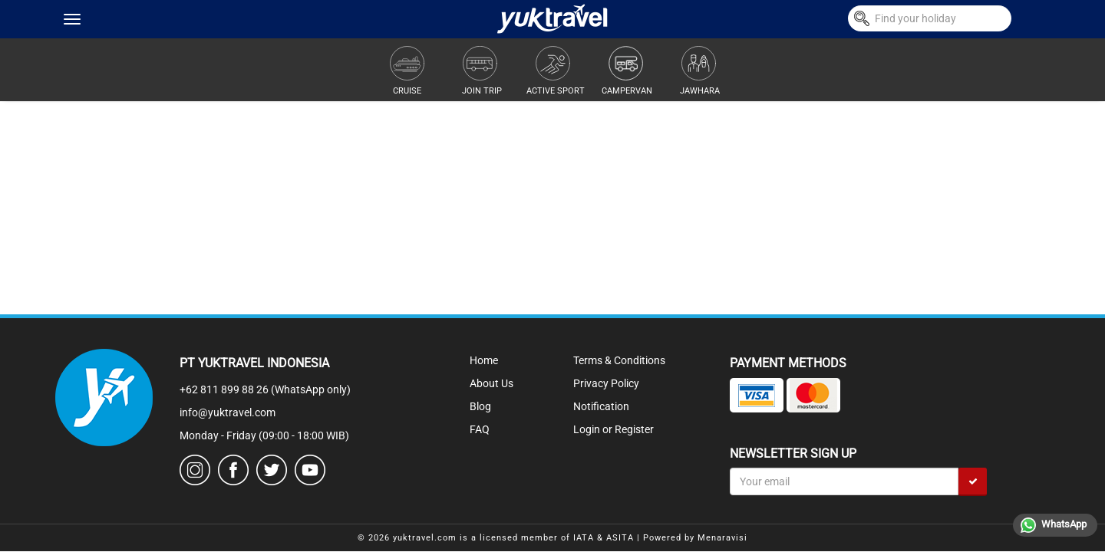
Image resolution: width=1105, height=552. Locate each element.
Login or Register (613, 429)
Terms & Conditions (619, 360)
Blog (480, 406)
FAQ (480, 429)
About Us (491, 383)
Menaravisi (722, 538)
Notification (601, 406)
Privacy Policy (606, 383)
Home (484, 360)
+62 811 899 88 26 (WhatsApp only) (265, 389)
